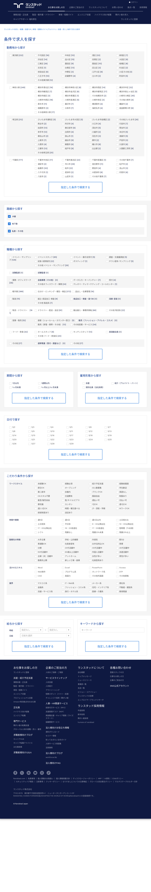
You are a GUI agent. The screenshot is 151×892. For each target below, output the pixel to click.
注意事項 (39, 781)
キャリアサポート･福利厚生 (25, 19)
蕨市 (94, 140)
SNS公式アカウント (119, 685)
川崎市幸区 (96, 100)
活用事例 (49, 747)
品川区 (68, 59)
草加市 (122, 128)
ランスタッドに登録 (129, 19)
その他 (15, 343)
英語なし (123, 492)
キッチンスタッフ (80, 332)
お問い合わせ (117, 7)
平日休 (68, 524)
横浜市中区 (124, 87)
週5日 (40, 520)
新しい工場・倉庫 (72, 560)
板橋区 (122, 63)
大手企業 (41, 539)
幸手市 (40, 132)
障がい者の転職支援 (21, 725)
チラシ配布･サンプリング (119, 261)
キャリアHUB (18, 739)
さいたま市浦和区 (45, 119)
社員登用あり (97, 560)
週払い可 (96, 500)
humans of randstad (86, 722)
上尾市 (40, 140)
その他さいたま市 (126, 119)
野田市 (95, 168)
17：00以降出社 (45, 528)
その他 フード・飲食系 (47, 336)
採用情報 (143, 7)
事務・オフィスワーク (21, 280)
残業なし (68, 532)
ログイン (134, 2)
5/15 (33, 435)
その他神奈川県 (44, 112)
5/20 (14, 439)
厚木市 (40, 104)
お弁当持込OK (98, 544)
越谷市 (68, 140)
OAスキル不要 (44, 496)
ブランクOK (97, 492)
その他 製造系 (44, 303)
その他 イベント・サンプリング (51, 265)
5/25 (110, 439)
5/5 (71, 427)
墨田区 (68, 63)
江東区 (40, 63)
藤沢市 (68, 104)
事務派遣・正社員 (20, 14)
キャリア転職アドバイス (22, 743)
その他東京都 (43, 80)
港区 (94, 55)
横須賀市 (96, 104)
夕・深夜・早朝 (98, 508)
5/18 (91, 435)
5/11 (71, 431)
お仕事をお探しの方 (56, 7)
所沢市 (68, 123)
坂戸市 (68, 148)
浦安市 (40, 164)
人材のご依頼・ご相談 (54, 672)
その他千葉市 (124, 160)
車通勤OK (42, 544)
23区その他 (124, 72)
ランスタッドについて (98, 7)
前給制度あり (43, 512)
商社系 (122, 583)
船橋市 (40, 168)
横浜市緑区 (42, 95)
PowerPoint (97, 567)
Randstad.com (19, 778)
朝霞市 (68, 144)
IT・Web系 (69, 583)
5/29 (72, 443)
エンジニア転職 (19, 715)
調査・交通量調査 (116, 257)
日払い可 (123, 500)
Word (40, 567)
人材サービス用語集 (53, 743)
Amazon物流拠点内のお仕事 (24, 702)
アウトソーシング (53, 690)
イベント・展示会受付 (82, 257)
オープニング (70, 488)
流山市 (122, 168)
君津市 (68, 172)
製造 (14, 299)
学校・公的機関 (71, 539)
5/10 (52, 431)
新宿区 (122, 55)
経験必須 (68, 483)
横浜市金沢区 (70, 91)
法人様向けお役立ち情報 (57, 727)
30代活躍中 (97, 548)
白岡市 (68, 132)
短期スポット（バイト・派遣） (58, 694)
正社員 (16, 707)
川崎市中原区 (43, 100)
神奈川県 (16, 87)
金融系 (40, 587)
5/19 (110, 435)
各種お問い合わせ (120, 667)
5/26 (14, 443)
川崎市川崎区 (124, 95)
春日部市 (68, 128)
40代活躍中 (124, 548)
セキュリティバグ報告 (24, 781)
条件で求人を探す (73, 29)
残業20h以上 (124, 532)
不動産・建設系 (125, 587)
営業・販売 (17, 320)
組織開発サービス (53, 722)
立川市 (95, 76)
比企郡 (95, 148)
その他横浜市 (97, 95)
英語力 (68, 576)
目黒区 (95, 59)
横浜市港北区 (43, 87)
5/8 (13, 431)
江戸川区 (96, 72)
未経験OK (42, 483)
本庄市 (122, 132)
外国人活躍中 (97, 552)
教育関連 (123, 591)
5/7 (109, 427)
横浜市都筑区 (97, 91)
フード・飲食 (18, 332)
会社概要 (81, 672)
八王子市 (41, 76)
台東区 (68, 68)
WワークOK (124, 508)
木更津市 (96, 172)
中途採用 (81, 710)
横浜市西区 (96, 87)
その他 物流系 (115, 310)
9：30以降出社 (98, 524)
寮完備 (40, 504)
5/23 (72, 439)
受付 (111, 280)
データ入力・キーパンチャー (85, 280)
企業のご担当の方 (76, 7)
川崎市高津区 (70, 100)
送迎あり (68, 512)
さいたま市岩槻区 (99, 119)
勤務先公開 (42, 560)
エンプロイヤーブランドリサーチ (91, 700)
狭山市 (68, 136)
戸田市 (122, 140)
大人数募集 (96, 488)
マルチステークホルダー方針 (126, 781)
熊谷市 (40, 123)
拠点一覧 (131, 7)
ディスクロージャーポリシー (84, 778)
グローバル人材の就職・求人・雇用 (27, 729)
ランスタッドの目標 (85, 696)
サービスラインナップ (56, 678)
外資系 (95, 539)
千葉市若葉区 (97, 160)
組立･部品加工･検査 (46, 299)
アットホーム (70, 556)
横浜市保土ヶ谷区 (126, 91)
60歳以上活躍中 (72, 552)
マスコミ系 (42, 583)
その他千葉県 (97, 176)
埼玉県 (15, 119)
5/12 (90, 431)
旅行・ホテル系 (71, 591)
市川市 (68, 164)
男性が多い (124, 556)
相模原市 (41, 108)
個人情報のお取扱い (45, 778)
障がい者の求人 (121, 14)
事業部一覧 (82, 684)
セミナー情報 (51, 736)
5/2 (13, 427)
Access (122, 567)
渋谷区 (40, 59)
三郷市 (40, 148)
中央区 (68, 55)
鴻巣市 (122, 136)
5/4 (51, 427)
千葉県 (15, 160)
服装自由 (96, 496)
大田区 (122, 59)
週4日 (67, 520)
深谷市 (95, 128)
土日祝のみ (124, 520)
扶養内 (68, 492)
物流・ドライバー (20, 310)
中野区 (68, 72)
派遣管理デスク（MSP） (55, 711)
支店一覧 (81, 688)
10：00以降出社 (126, 524)
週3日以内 (96, 520)
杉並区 (122, 68)
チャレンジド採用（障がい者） (58, 698)
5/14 (14, 435)
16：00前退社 (71, 528)
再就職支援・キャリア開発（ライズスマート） (59, 716)
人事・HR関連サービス (57, 703)
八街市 (40, 176)
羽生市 (95, 136)
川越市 (95, 132)
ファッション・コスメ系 (75, 587)
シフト (40, 532)
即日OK (41, 488)
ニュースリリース (85, 680)
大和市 (68, 108)
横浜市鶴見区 (43, 91)
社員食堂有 (69, 544)
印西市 (122, 172)
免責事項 (31, 778)
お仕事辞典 (17, 747)
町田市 (122, 76)
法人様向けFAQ (53, 763)
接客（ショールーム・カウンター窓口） (54, 320)
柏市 (67, 168)
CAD (40, 576)
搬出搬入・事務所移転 (82, 310)
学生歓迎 (123, 488)
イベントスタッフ (45, 257)
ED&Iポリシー (117, 778)
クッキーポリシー (53, 781)
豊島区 (95, 63)
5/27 (33, 443)
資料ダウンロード (53, 732)
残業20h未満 (97, 532)
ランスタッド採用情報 (91, 705)
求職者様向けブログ (23, 735)
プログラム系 (70, 572)
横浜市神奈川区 (71, 87)
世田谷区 (41, 72)
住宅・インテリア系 (100, 587)
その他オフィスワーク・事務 (50, 284)
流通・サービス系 (45, 591)
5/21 (33, 439)
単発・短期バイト (66, 14)
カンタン (68, 504)
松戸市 (122, 164)
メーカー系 (96, 583)
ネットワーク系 (98, 572)
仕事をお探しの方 (117, 676)
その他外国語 (97, 576)
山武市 (68, 176)
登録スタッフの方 (117, 672)
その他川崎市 (124, 100)
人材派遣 (49, 682)
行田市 (122, 123)
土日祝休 (41, 524)
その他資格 (124, 576)
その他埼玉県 (43, 152)
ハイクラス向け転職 (103, 14)
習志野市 (96, 164)
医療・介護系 (97, 591)
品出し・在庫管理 (82, 291)
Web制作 (41, 572)
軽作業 (15, 291)
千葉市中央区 (43, 160)
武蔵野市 (68, 76)
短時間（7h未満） (127, 528)
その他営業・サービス (82, 324)
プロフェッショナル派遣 (22, 698)
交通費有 (68, 496)
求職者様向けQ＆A (22, 752)
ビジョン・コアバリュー (87, 692)
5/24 (91, 439)
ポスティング (79, 261)
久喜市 (122, 144)
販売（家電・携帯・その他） (50, 324)
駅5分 (121, 539)
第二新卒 (41, 492)
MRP (100, 778)
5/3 (32, 427)
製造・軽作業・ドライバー (43, 14)
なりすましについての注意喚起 (75, 781)
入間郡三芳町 (124, 148)
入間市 (40, 144)
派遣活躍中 (124, 552)
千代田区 (41, 55)
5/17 (71, 435)
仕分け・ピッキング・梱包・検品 (52, 291)
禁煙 (121, 544)
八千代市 (41, 172)
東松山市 (41, 136)
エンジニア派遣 (84, 14)
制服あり (123, 496)
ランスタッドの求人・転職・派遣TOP (17, 29)
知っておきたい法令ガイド (56, 740)
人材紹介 (49, 686)
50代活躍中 (43, 552)
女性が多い (96, 556)
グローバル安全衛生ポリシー (101, 781)
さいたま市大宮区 (72, 119)
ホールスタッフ (44, 332)
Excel (67, 567)
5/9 (32, 431)
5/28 (52, 443)
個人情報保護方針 (63, 778)
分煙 (40, 548)
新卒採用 (81, 714)
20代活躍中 (70, 548)
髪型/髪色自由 (44, 500)
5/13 (110, 431)
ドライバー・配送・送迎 (48, 310)
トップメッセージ (85, 676)
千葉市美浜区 (70, 160)
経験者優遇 (124, 483)
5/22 (52, 439)
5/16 (52, 435)
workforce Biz (51, 757)
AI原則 (107, 778)
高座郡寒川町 (124, 108)
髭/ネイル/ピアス (72, 500)
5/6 (90, 427)
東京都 (15, 55)
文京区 (40, 68)
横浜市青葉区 (70, 95)
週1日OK (123, 504)
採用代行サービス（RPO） (56, 707)
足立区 (95, 68)
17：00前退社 (98, 528)
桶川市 (95, 144)
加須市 (40, 128)
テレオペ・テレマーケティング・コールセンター (93, 284)
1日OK (95, 504)
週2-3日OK (42, 508)
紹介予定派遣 (97, 483)
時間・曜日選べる (72, 508)
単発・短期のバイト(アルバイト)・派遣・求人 (49, 29)
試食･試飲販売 (44, 261)
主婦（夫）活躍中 (45, 556)
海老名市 (96, 108)
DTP (121, 572)
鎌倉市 (122, 104)
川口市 (95, 123)
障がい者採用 (83, 718)
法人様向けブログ (54, 753)
